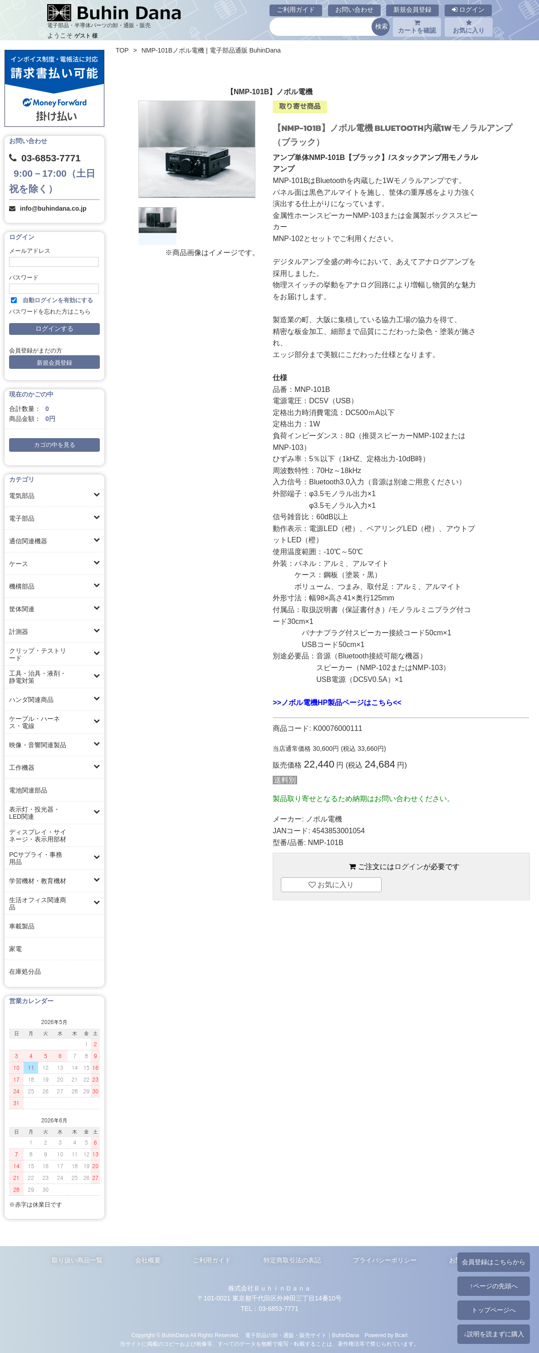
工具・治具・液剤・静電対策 (37, 677)
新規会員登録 (412, 9)
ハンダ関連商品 (31, 699)
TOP (122, 50)
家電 (15, 948)
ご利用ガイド (296, 9)
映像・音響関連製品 (37, 745)
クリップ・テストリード (37, 654)
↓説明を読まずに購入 (493, 1334)
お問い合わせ (354, 9)
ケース (18, 563)
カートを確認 (417, 26)
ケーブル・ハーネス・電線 (34, 722)
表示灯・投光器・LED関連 (34, 813)
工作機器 (21, 767)
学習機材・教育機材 (37, 880)
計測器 (18, 631)
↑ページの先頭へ (493, 1286)
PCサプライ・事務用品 (35, 858)
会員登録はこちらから (493, 1262)
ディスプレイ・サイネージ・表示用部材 (37, 835)
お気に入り (469, 26)
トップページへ (493, 1310)
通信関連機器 (28, 541)
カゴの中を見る (54, 445)
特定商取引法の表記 (292, 1260)
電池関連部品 (28, 790)
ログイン (468, 9)
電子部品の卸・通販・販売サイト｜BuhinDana (302, 1335)
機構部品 (21, 586)
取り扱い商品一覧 (77, 1260)
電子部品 (21, 518)
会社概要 (148, 1260)
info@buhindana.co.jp (53, 208)
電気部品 (21, 495)
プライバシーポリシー (384, 1260)
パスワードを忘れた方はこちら (50, 312)
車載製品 (21, 926)
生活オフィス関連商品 (37, 903)
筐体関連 (21, 609)
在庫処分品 (25, 971)
